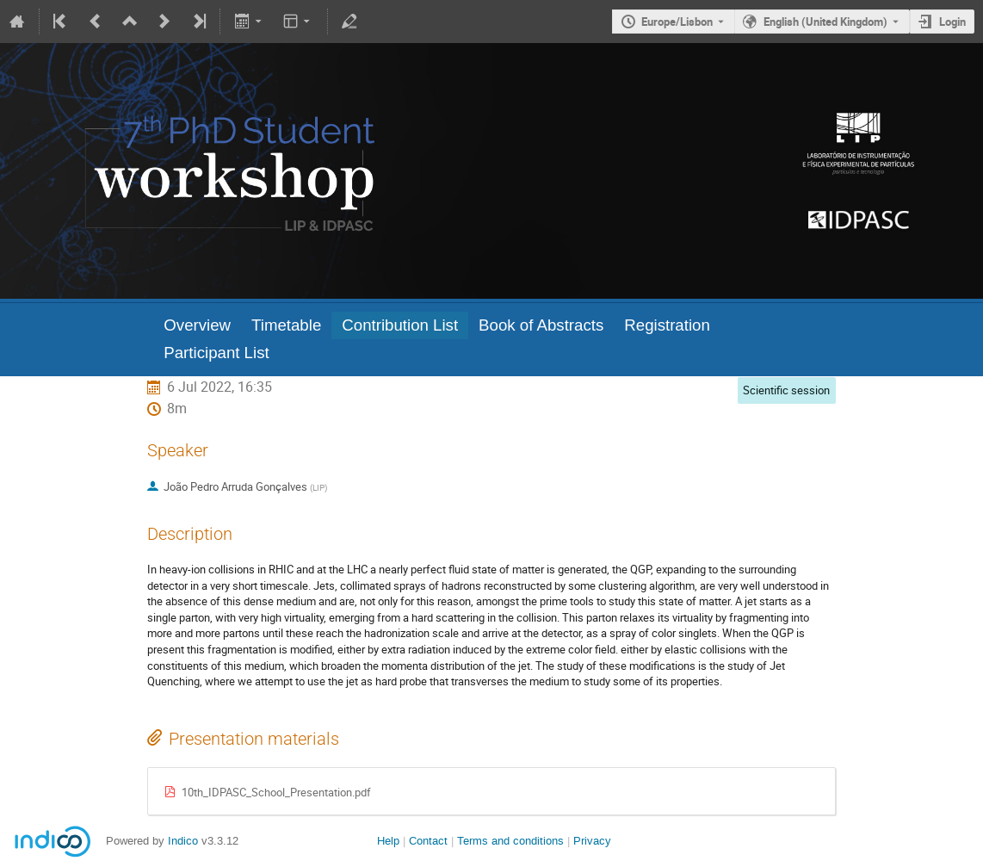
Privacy (592, 840)
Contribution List (400, 325)
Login (952, 21)
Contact (428, 840)
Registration (667, 325)
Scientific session (786, 390)
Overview (197, 325)
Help (388, 840)
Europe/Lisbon (677, 21)
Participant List (216, 353)
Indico (183, 840)
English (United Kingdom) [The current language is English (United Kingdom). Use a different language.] (825, 21)
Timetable (286, 325)
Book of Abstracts (541, 325)
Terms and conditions (510, 840)
